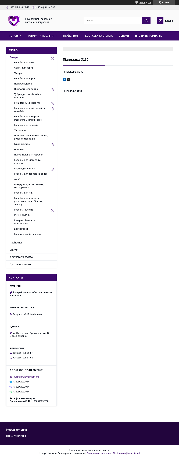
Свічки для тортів (23, 67)
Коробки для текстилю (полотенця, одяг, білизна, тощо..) (28, 201)
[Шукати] (146, 20)
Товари (14, 57)
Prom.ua (106, 450)
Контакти (16, 45)
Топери (18, 73)
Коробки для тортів (24, 78)
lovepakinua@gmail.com (26, 376)
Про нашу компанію (148, 36)
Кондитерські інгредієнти (27, 234)
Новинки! (19, 149)
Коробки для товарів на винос (30, 173)
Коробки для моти (24, 62)
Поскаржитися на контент (99, 453)
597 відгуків (145, 2)
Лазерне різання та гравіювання (24, 222)
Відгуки (124, 36)
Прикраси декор (23, 83)
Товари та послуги (40, 36)
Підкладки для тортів (26, 89)
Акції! (17, 179)
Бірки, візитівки (22, 144)
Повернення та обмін (43, 45)
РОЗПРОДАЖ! (22, 215)
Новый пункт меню (16, 436)
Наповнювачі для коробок (28, 154)
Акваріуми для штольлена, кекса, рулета (29, 186)
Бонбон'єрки (21, 229)
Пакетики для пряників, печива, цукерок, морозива (31, 137)
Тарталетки (20, 130)
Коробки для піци (23, 192)
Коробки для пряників (26, 125)
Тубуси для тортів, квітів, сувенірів (27, 96)
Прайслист (70, 36)
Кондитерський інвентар (27, 102)
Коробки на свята (23, 209)
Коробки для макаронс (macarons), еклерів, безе (28, 118)
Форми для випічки (24, 168)
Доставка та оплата (99, 36)
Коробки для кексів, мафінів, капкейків (29, 110)
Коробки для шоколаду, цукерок (27, 161)
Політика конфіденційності (126, 453)
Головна (15, 36)
